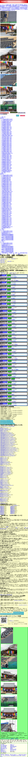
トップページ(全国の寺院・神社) (7, 4)
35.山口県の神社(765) (6, 214)
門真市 (3, 460)
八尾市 (3, 503)
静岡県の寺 (2, 508)
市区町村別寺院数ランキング (5, 420)
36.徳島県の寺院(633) (6, 159)
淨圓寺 (5, 325)
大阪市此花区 (7, 437)
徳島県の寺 (12, 513)
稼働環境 (12, 738)
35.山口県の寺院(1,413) (6, 158)
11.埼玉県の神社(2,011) (6, 188)
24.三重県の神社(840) (6, 202)
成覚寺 (5, 339)
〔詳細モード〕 (3, 272)
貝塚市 (4, 457)
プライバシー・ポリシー (5, 738)
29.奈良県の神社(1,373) (6, 207)
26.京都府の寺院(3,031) (6, 148)
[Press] (8, 275)
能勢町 (4, 490)
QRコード (12, 620)
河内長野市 (5, 462)
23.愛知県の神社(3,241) (6, 201)
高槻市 (4, 482)
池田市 (3, 427)
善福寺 (5, 357)
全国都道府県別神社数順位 (7, 246)
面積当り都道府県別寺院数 (7, 237)
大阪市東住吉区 (9, 449)
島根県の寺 (12, 511)
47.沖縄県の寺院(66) (5, 171)
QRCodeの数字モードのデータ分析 (16, 755)
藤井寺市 (4, 496)
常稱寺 (5, 321)
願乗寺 (4, 289)
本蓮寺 (5, 396)
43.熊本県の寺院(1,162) (6, 167)
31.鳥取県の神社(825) (6, 210)
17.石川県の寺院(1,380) (6, 138)
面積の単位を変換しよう (14, 754)
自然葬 (7, 526)
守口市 (4, 501)
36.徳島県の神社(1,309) (6, 215)
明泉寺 (5, 403)
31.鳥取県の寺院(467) (6, 154)
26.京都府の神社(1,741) (6, 204)
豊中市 (4, 486)
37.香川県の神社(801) (6, 216)
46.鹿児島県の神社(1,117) (7, 226)
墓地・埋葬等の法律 (4, 748)
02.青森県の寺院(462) (6, 122)
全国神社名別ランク (5, 245)
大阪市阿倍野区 (7, 434)
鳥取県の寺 (2, 511)
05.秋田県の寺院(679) (6, 125)
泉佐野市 (4, 429)
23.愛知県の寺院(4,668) (6, 145)
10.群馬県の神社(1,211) (6, 187)
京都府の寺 (2, 509)
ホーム (17, 115)
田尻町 (4, 483)
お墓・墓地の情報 (3, 746)
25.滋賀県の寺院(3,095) (6, 147)
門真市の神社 (2, 261)
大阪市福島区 (7, 452)
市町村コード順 (7, 426)
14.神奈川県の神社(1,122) (7, 191)
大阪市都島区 (7, 454)
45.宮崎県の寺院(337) (6, 169)
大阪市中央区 (7, 442)
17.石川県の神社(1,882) (6, 194)
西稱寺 (5, 343)
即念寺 (5, 360)
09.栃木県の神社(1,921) (6, 186)
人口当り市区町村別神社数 (7, 250)
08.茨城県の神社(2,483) (6, 184)
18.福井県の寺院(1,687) (6, 140)
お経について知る (3, 747)
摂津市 (3, 476)
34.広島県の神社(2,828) (6, 213)
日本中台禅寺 (6, 378)
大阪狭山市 (6, 432)
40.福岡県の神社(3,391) (6, 220)
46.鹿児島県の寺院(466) (6, 170)
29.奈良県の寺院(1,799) (6, 152)
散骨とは (11, 748)
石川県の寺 (15, 505)
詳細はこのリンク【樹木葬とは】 (6, 594)
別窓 (12, 420)
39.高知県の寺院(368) (6, 163)
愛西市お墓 (2, 754)
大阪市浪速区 (6, 445)
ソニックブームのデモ (6, 755)
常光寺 (5, 318)
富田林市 (5, 488)
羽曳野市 (4, 492)
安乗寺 (4, 275)
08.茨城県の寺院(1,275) (6, 129)
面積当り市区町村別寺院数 (7, 239)
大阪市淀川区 (7, 455)
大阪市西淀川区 (8, 448)
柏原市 (4, 458)
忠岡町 (4, 484)
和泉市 (3, 430)
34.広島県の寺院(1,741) (6, 157)
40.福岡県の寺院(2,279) (6, 164)
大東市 (4, 480)
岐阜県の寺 (12, 507)
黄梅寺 (4, 286)
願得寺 (4, 296)
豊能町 (4, 487)
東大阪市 (5, 494)
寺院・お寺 (12, 750)
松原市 (4, 498)
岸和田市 (4, 463)
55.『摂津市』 (15, 253)
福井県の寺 (2, 506)
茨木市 (4, 431)
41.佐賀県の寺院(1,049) (6, 165)
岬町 (4, 499)
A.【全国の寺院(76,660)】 (7, 119)
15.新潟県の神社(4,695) (6, 192)
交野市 (3, 459)
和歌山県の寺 (12, 510)
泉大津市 (5, 428)
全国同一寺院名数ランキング (14, 5)
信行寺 (5, 332)
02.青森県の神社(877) (6, 178)
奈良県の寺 (2, 510)
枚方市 (4, 495)
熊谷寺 (4, 303)
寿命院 (5, 311)
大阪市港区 (6, 453)
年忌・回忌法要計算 (4, 745)
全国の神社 (13, 258)
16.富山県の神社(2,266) (6, 193)
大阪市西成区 (7, 447)
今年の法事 (2, 744)
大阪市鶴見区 (6, 443)
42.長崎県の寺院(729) (6, 166)
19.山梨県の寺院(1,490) (6, 141)
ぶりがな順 (2, 426)
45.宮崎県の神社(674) (6, 225)
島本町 (4, 474)
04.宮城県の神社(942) (6, 180)
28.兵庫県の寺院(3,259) (6, 150)
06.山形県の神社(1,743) (6, 182)
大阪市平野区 (6, 451)
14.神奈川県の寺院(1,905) (7, 135)
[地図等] (15, 276)
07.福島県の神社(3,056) (6, 183)
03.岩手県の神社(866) (6, 179)
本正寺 (5, 393)
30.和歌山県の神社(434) (6, 209)
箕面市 (3, 500)
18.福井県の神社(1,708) (6, 195)
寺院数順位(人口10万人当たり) (5, 422)
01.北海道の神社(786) (6, 177)
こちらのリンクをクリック (18, 600)
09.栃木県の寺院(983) (6, 130)
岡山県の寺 (2, 512)
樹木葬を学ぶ (3, 750)
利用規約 (16, 738)
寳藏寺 (5, 385)
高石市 (4, 481)
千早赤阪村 (6, 485)
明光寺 (5, 400)
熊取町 (4, 464)
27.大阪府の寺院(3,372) (6, 149)
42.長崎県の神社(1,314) (6, 222)
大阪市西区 (6, 446)
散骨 (16, 527)
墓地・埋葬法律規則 (13, 746)
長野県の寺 (2, 507)
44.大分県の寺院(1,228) (6, 168)
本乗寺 (5, 389)
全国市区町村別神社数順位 (7, 247)
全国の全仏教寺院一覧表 (20, 4)
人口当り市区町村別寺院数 (7, 238)
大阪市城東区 (7, 438)
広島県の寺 (12, 512)
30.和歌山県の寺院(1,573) (7, 153)
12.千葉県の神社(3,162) (6, 189)
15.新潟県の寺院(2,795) (6, 136)
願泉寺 (4, 293)
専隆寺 (5, 353)
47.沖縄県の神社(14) (5, 227)
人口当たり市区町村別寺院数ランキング (15, 9)
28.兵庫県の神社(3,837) (6, 206)
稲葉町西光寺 (7, 754)
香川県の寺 (2, 514)
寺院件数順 (12, 426)
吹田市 (3, 475)
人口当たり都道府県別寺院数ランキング (14, 7)
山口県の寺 (2, 513)
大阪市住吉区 (7, 440)
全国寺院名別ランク (5, 233)
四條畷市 (5, 473)
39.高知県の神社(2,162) (6, 218)
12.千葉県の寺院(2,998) (6, 133)
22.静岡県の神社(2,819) (6, 200)
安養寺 (4, 282)
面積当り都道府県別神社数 (7, 249)
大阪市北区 (6, 436)
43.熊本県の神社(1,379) (6, 223)
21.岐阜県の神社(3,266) (6, 199)
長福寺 (5, 368)
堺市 (3, 466)
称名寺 (5, 314)
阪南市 (4, 493)
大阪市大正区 (7, 441)
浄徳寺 (5, 328)
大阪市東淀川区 (9, 450)
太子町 (4, 479)
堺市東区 (5, 470)
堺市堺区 (5, 468)
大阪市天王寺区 (8, 444)
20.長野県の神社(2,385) (6, 198)
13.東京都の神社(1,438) (6, 190)
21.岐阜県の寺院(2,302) (6, 143)
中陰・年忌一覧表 (3, 751)
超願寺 (5, 364)
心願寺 (5, 336)
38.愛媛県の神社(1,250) (6, 217)
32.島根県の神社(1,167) (6, 211)
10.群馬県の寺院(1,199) (6, 131)
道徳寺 (5, 371)
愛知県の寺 (12, 508)
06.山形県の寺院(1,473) (6, 126)
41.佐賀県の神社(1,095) (6, 221)
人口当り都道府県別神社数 (7, 248)
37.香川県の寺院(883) (6, 160)
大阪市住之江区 (7, 439)
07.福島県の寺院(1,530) (6, 127)
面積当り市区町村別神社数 (7, 251)
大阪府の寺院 (2, 262)
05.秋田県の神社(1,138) (6, 181)
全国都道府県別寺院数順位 (7, 234)
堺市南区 (5, 471)
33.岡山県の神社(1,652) (6, 212)
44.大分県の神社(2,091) (6, 224)
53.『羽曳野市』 (9, 253)
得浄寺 (5, 375)
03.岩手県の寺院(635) (6, 123)
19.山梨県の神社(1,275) (6, 197)
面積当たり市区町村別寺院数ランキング (14, 10)
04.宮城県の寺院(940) (6, 124)
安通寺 (4, 279)
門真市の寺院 (2, 263)
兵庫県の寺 (12, 509)
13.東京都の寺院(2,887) (6, 134)
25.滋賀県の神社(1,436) (6, 203)
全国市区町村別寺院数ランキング (16, 6)
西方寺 (5, 346)
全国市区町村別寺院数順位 (7, 235)
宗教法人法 (12, 745)
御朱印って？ (12, 744)
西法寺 (5, 350)
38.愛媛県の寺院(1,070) (6, 161)
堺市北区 (5, 467)
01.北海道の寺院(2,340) (6, 121)
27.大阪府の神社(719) (6, 205)
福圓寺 (5, 382)
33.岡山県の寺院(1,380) (6, 156)
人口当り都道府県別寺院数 (7, 236)
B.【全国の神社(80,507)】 (7, 120)
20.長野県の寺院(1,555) (6, 142)
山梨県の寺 (12, 506)
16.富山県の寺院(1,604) (6, 137)
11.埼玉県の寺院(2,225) (6, 132)
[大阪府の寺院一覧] (12, 272)
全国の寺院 (9, 261)
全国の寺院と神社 (4, 258)
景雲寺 (5, 307)
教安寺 (4, 300)
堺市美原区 (6, 472)
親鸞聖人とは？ (12, 747)
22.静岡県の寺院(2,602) (6, 144)
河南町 (4, 461)
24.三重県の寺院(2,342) (6, 146)
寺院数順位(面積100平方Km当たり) (6, 423)
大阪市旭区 (6, 433)
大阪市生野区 (6, 435)
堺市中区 (5, 469)
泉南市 (4, 477)
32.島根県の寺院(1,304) (6, 155)
